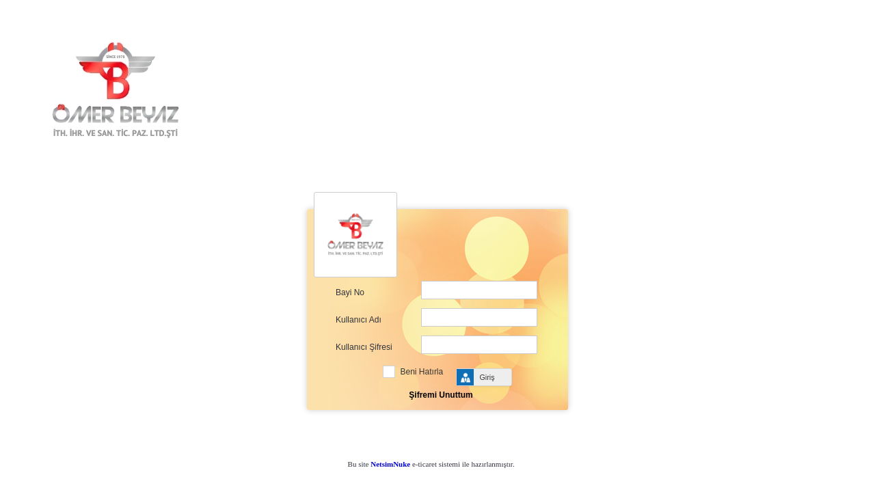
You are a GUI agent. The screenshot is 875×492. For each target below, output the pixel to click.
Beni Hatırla (422, 372)
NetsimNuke (390, 464)
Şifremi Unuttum (440, 395)
